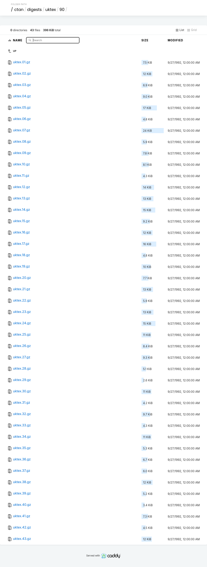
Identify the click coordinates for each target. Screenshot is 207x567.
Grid (192, 30)
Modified (175, 40)
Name (18, 40)
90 (61, 9)
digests (34, 9)
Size (145, 40)
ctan (19, 9)
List (179, 30)
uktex (50, 9)
